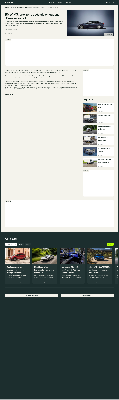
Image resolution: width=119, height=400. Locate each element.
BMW (20, 7)
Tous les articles (11, 244)
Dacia (15, 282)
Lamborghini (43, 282)
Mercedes (70, 282)
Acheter (59, 2)
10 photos (108, 34)
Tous (110, 244)
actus (25, 7)
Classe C (76, 282)
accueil (7, 7)
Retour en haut (87, 295)
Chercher (51, 2)
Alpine (97, 282)
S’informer (67, 2)
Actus (28, 244)
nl (108, 2)
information (14, 7)
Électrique (19, 282)
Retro (49, 282)
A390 (101, 282)
